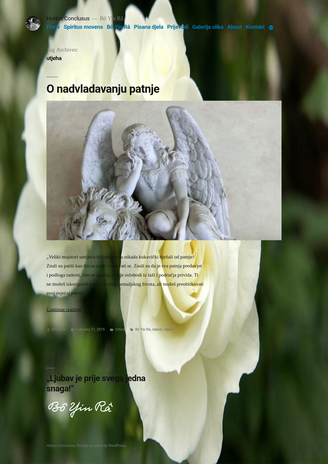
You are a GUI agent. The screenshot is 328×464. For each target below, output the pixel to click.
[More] (271, 28)
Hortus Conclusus (68, 18)
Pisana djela (148, 27)
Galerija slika (207, 27)
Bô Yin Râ (118, 27)
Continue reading (67, 309)
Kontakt (255, 27)
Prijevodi (178, 27)
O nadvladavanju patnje (102, 88)
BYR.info (59, 329)
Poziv (53, 27)
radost (157, 329)
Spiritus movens (83, 27)
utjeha (169, 329)
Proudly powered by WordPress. (101, 445)
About (234, 27)
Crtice (120, 329)
